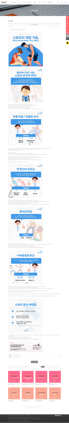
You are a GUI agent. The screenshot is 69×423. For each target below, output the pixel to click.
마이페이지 (67, 33)
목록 (34, 361)
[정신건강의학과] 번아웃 (39, 400)
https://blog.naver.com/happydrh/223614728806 (17, 29)
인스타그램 (66, 36)
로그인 (58, 2)
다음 (42, 407)
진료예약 (67, 17)
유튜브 (68, 36)
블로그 (66, 35)
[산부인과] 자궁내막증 (25, 400)
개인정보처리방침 (22, 415)
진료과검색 (67, 20)
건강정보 (21, 16)
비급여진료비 (27, 415)
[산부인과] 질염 (10, 400)
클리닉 (67, 27)
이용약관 (17, 415)
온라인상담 (67, 24)
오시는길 (67, 30)
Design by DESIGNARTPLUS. (26, 421)
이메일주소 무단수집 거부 (11, 415)
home (8, 17)
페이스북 (68, 35)
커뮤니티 (12, 16)
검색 (42, 366)
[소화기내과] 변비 (51, 400)
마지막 (43, 407)
